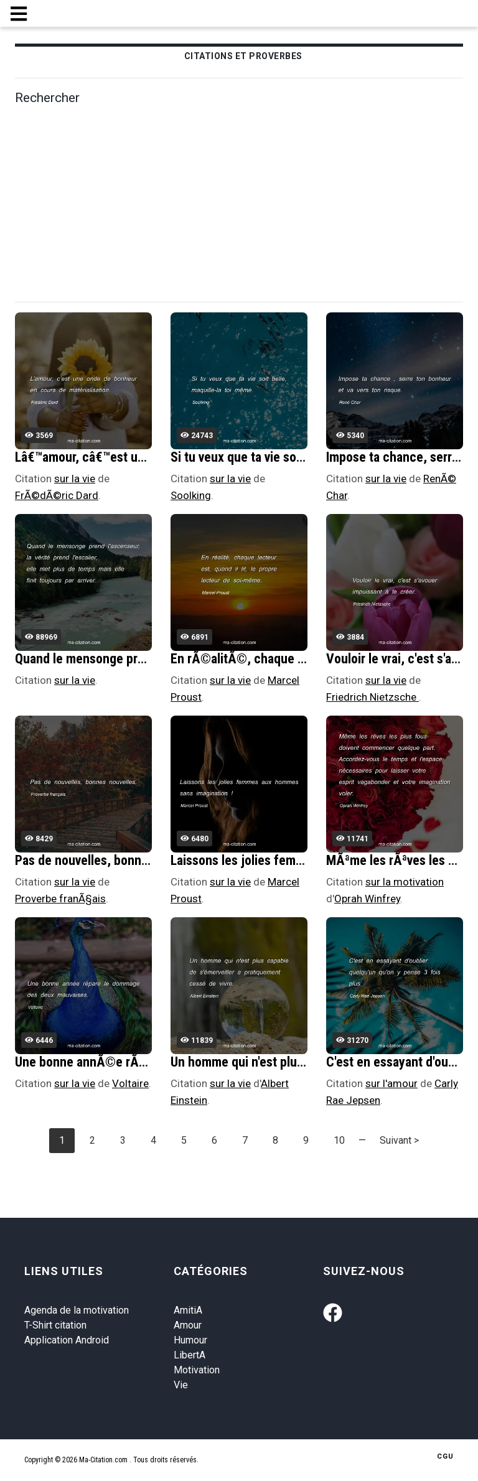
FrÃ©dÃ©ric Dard (56, 495)
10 (339, 1140)
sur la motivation (404, 882)
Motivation (197, 1370)
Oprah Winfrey (367, 898)
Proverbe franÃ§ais (60, 898)
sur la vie (74, 478)
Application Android (66, 1340)
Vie (181, 1385)
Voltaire (130, 1083)
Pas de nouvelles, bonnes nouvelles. (114, 860)
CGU (445, 1456)
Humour (190, 1340)
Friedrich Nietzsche (372, 697)
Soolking (191, 495)
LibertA (189, 1355)
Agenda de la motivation (76, 1310)
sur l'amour (391, 1083)
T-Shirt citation (55, 1325)
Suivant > (399, 1140)
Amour (188, 1325)
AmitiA (188, 1310)
